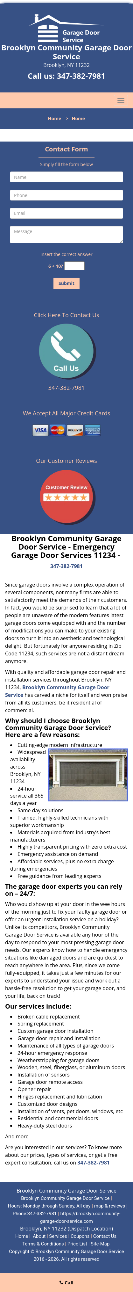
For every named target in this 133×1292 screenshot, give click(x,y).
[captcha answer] (74, 266)
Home (54, 118)
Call (67, 1282)
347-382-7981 (81, 75)
